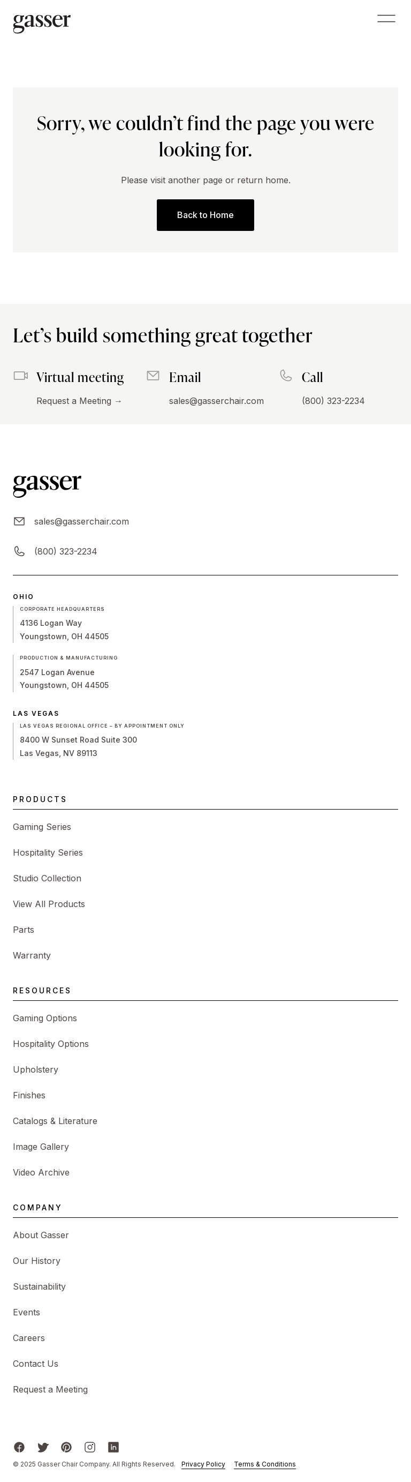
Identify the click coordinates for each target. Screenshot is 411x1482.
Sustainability (39, 1286)
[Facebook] (19, 1447)
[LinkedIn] (113, 1447)
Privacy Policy (203, 1464)
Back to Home (205, 214)
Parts (23, 929)
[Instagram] (89, 1447)
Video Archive (41, 1172)
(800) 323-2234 (333, 400)
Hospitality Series (48, 852)
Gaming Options (45, 1018)
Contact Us (35, 1363)
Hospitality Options (51, 1043)
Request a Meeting (50, 1389)
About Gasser (41, 1235)
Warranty (32, 955)
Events (26, 1312)
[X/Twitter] (42, 1447)
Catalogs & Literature (55, 1121)
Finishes (29, 1095)
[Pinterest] (66, 1447)
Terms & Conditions (265, 1464)
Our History (36, 1260)
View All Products (49, 904)
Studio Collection (47, 878)
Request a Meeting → (79, 400)
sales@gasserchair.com (216, 400)
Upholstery (35, 1069)
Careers (29, 1338)
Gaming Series (42, 826)
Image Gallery (41, 1146)
